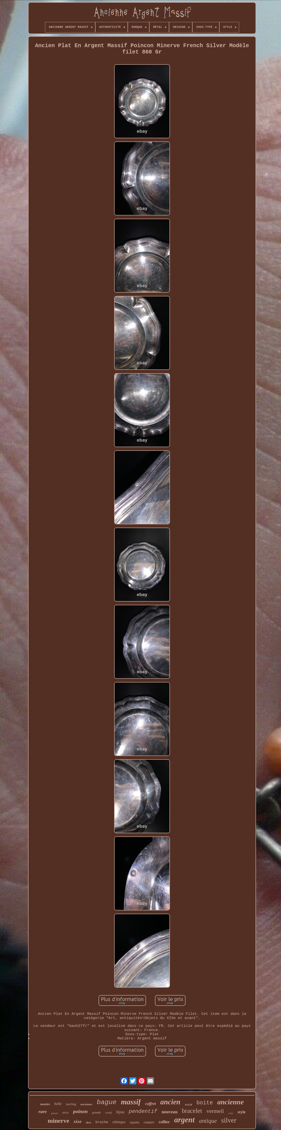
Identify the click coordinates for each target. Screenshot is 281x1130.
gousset (54, 1113)
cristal (108, 1112)
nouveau (169, 1111)
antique (208, 1120)
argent (184, 1120)
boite (204, 1103)
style (242, 1112)
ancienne (230, 1102)
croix (230, 1113)
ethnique (118, 1122)
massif (131, 1102)
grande (96, 1112)
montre (45, 1104)
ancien (170, 1102)
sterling (71, 1104)
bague (107, 1102)
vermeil (215, 1111)
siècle (65, 1112)
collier (164, 1121)
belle (58, 1104)
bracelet (192, 1110)
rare (42, 1111)
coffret (150, 1103)
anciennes (86, 1104)
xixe (77, 1121)
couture (149, 1122)
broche (101, 1122)
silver (228, 1120)
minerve (58, 1120)
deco (88, 1122)
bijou (120, 1112)
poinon (80, 1111)
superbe (134, 1122)
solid (188, 1104)
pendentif (143, 1111)
